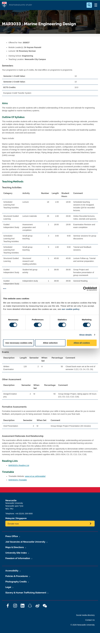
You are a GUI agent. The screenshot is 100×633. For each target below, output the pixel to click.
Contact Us (90, 620)
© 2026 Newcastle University (83, 625)
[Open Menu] (95, 5)
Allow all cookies (82, 343)
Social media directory (85, 615)
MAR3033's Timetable (17, 480)
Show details (85, 334)
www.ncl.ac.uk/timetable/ (35, 476)
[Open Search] (89, 5)
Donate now (13, 523)
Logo (4, 5)
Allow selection (50, 343)
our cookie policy (70, 309)
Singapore (21, 518)
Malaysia (9, 518)
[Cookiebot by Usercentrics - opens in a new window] (85, 289)
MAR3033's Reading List (18, 465)
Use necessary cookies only (18, 343)
